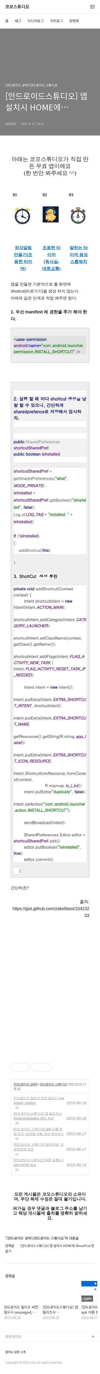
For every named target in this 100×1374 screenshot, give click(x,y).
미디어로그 (36, 20)
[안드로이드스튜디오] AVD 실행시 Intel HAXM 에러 (39, 1162)
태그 (18, 20)
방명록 (74, 20)
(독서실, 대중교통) (51, 265)
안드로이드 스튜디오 (52, 1084)
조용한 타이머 (51, 251)
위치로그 (56, 20)
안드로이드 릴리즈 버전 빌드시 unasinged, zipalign (39, 1100)
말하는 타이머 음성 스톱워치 (79, 254)
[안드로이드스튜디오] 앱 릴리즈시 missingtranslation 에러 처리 (38, 1116)
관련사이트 (13, 1336)
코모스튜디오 (17, 7)
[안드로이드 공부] (25, 1084)
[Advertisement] (50, 990)
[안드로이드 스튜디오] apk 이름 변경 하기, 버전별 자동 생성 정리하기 (39, 1131)
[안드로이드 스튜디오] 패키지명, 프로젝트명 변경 (39, 1147)
